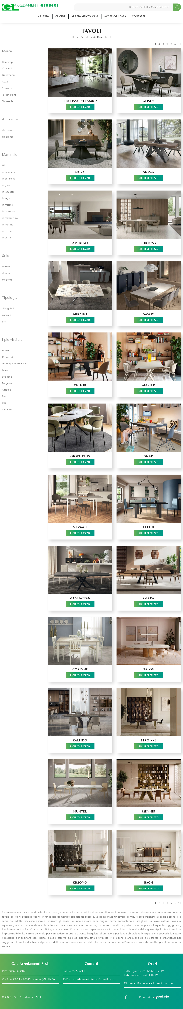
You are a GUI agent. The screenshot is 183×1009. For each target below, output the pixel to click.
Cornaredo (8, 357)
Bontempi (7, 62)
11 (179, 43)
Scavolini (7, 88)
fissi (4, 321)
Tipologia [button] (9, 297)
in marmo (7, 205)
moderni (7, 279)
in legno (6, 198)
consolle (6, 315)
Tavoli (108, 37)
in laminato (8, 192)
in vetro (6, 237)
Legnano (7, 376)
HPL (4, 165)
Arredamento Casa (84, 16)
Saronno (7, 409)
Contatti (138, 16)
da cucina (7, 130)
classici (6, 266)
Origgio (6, 389)
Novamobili (8, 75)
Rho (4, 403)
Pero (4, 396)
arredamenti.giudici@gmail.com (93, 979)
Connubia (7, 68)
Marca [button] (7, 51)
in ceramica (8, 178)
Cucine (60, 16)
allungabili (8, 308)
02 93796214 (77, 971)
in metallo (7, 224)
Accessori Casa (115, 16)
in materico (8, 211)
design (6, 273)
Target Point (9, 94)
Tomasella (7, 101)
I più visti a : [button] (12, 339)
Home (75, 37)
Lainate (6, 370)
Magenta (7, 383)
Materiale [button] (9, 154)
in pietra (7, 231)
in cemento (8, 172)
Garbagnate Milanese (14, 363)
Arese (5, 350)
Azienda (44, 16)
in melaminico (10, 218)
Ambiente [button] (10, 119)
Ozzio (5, 81)
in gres (6, 185)
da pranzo (7, 136)
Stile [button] (5, 255)
